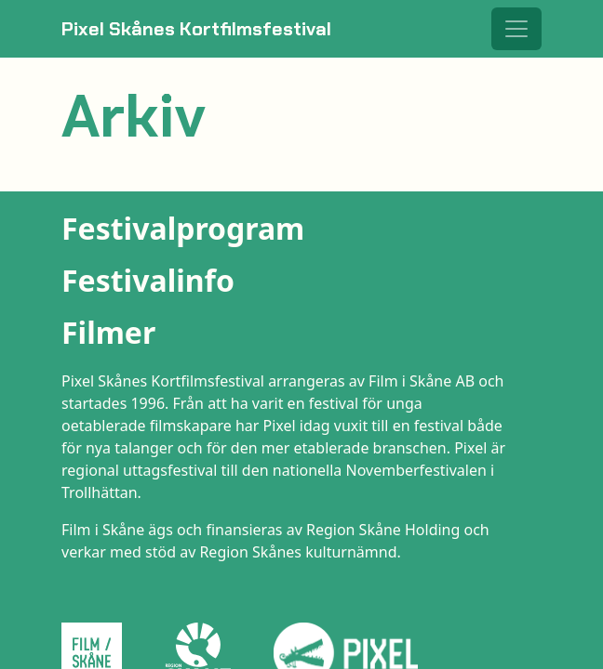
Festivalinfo (147, 280)
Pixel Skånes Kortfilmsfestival (196, 29)
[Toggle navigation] (516, 28)
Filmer (108, 332)
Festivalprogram (182, 228)
